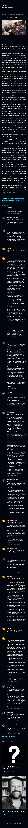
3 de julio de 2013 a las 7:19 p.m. (13, 544)
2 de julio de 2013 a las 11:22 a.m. (13, 213)
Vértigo (5, 5)
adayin (8, 248)
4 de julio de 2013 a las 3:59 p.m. (13, 633)
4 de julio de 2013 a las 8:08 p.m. (13, 708)
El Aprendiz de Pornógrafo (13, 812)
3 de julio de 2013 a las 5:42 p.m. (13, 516)
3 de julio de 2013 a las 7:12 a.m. (13, 408)
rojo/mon (9, 229)
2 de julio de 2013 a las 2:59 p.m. (13, 324)
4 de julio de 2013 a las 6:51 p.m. (13, 681)
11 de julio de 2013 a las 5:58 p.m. (13, 733)
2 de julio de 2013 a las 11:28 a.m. (13, 225)
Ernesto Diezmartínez (11, 217)
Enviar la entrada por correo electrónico (16, 198)
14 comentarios (11, 814)
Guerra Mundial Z (10, 200)
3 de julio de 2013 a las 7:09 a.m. (13, 388)
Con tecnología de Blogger (14, 823)
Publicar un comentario (8, 736)
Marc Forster (17, 200)
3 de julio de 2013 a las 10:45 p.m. (13, 572)
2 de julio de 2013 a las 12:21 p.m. (13, 253)
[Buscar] (25, 2)
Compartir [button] (4, 198)
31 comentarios (11, 771)
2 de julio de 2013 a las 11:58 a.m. (13, 244)
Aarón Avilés (9, 412)
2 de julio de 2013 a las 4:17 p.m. (13, 338)
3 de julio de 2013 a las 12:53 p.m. (13, 439)
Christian (9, 342)
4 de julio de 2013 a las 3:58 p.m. (13, 624)
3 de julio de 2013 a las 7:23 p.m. (13, 553)
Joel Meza (9, 712)
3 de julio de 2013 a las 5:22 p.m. (13, 475)
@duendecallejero (10, 257)
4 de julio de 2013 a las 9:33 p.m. (13, 720)
